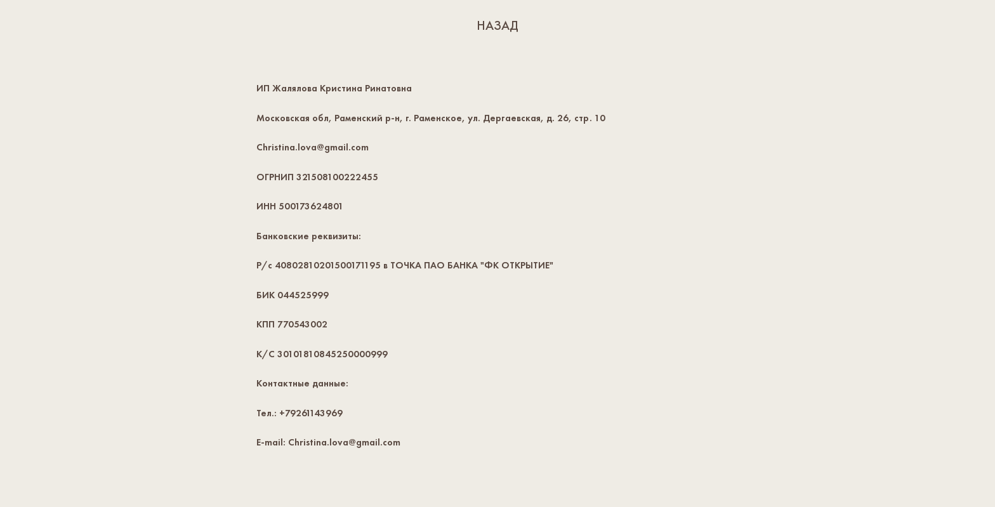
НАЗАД (497, 25)
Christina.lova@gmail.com (312, 147)
